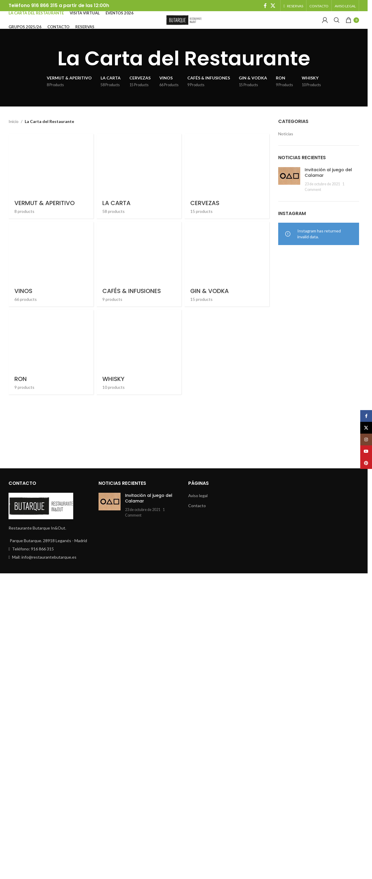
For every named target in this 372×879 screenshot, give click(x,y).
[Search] (337, 25)
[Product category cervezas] (227, 364)
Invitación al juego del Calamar (328, 182)
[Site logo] (184, 25)
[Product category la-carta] (138, 364)
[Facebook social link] (265, 6)
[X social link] (273, 6)
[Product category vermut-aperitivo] (50, 364)
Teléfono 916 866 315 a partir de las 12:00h (59, 6)
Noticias (285, 143)
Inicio (14, 131)
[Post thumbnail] (289, 189)
